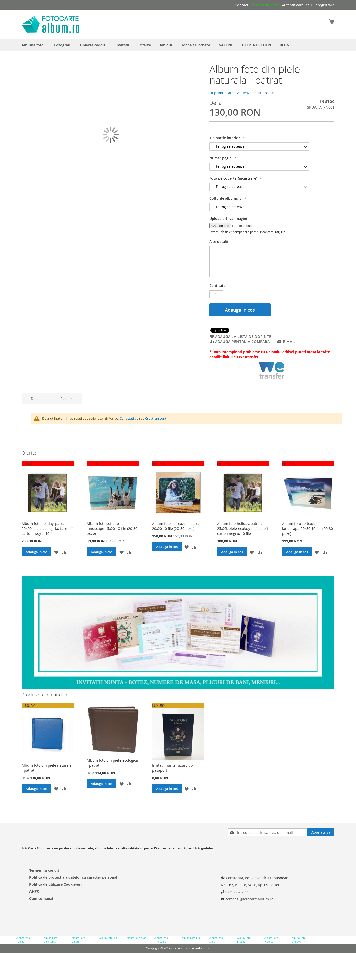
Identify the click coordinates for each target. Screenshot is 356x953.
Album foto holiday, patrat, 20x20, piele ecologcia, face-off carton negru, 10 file (47, 528)
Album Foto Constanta (50, 939)
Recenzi (66, 398)
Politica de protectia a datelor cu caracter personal (73, 877)
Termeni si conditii (45, 870)
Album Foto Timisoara (161, 939)
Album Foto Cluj (191, 938)
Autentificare (293, 5)
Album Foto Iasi (108, 938)
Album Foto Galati (78, 939)
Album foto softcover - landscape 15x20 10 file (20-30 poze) (112, 528)
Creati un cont (155, 418)
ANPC (34, 891)
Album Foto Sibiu (216, 939)
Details (36, 398)
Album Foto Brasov (244, 939)
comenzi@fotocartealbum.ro (248, 899)
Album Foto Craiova (299, 939)
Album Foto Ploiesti (271, 939)
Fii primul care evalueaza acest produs (242, 92)
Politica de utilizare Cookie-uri (55, 884)
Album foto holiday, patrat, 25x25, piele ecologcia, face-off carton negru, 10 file (242, 528)
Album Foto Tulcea (23, 939)
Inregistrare (324, 5)
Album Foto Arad (136, 938)
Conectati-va (129, 418)
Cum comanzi (41, 898)
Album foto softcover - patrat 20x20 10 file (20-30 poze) (176, 526)
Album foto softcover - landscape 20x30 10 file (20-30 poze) (307, 528)
